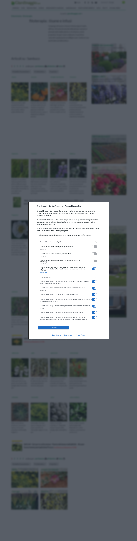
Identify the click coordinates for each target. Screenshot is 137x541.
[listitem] (68, 242)
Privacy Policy (80, 335)
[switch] (94, 246)
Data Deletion (56, 335)
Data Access (68, 335)
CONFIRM (53, 327)
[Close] (105, 206)
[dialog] (68, 270)
